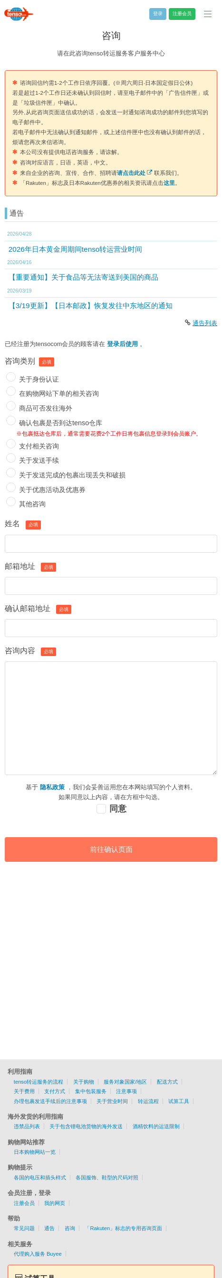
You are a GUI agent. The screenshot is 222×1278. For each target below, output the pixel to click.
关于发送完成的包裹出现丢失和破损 (72, 475)
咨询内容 (20, 651)
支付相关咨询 (39, 446)
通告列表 (205, 323)
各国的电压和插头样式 (40, 1177)
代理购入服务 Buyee (38, 1254)
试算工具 (178, 1101)
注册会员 (24, 1203)
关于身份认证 (39, 379)
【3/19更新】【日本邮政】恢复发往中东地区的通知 (91, 305)
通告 (49, 1228)
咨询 (70, 1228)
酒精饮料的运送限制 (156, 1126)
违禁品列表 (27, 1126)
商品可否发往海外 (45, 408)
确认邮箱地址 (27, 608)
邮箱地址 (20, 566)
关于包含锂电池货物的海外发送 (86, 1126)
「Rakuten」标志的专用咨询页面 (123, 1228)
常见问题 (24, 1228)
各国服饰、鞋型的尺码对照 (107, 1177)
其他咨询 (32, 504)
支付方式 (54, 1091)
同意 (117, 808)
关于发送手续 (39, 460)
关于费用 (24, 1091)
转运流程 (148, 1101)
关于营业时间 (112, 1101)
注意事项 (126, 1091)
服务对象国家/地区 (125, 1082)
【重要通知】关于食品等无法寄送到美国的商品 (83, 277)
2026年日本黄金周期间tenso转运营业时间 (76, 249)
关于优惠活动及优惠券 (52, 489)
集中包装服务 (90, 1091)
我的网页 (54, 1203)
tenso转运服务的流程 (38, 1082)
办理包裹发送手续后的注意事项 (50, 1101)
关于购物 (83, 1082)
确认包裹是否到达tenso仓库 (60, 423)
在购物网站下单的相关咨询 (59, 393)
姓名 (12, 524)
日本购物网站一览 (35, 1152)
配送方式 (167, 1082)
